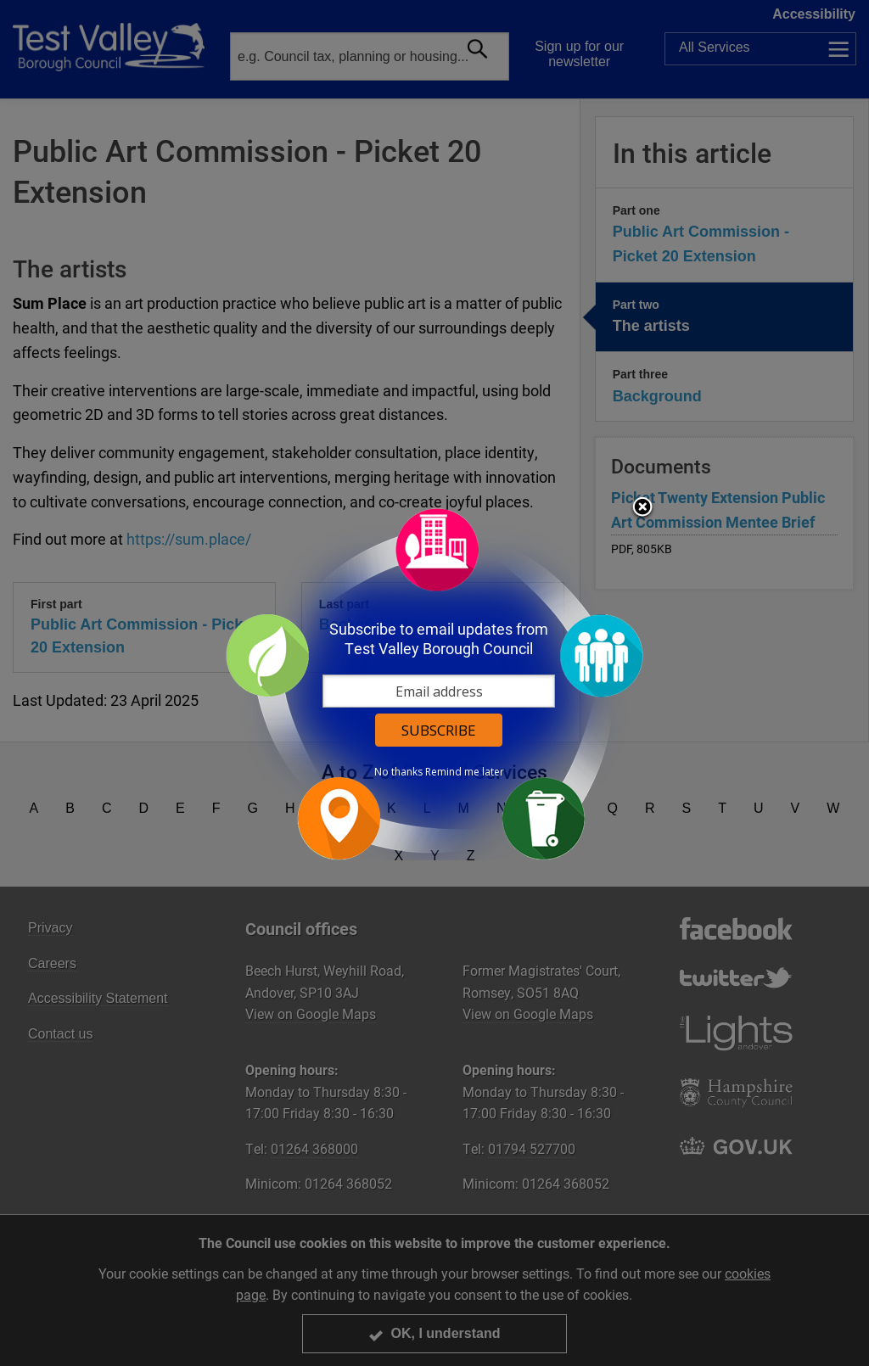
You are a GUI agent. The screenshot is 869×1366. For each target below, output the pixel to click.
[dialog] (434, 683)
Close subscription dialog (642, 508)
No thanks (398, 772)
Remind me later (464, 772)
